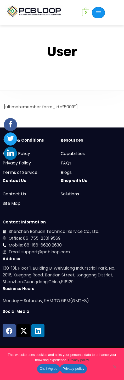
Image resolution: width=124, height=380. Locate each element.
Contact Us (14, 194)
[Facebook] (10, 124)
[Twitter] (10, 139)
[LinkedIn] (10, 153)
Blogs (66, 172)
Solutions (70, 194)
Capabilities (73, 154)
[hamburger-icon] (98, 12)
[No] (114, 367)
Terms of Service (20, 172)
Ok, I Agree (49, 369)
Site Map (11, 203)
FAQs (66, 163)
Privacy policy (78, 360)
